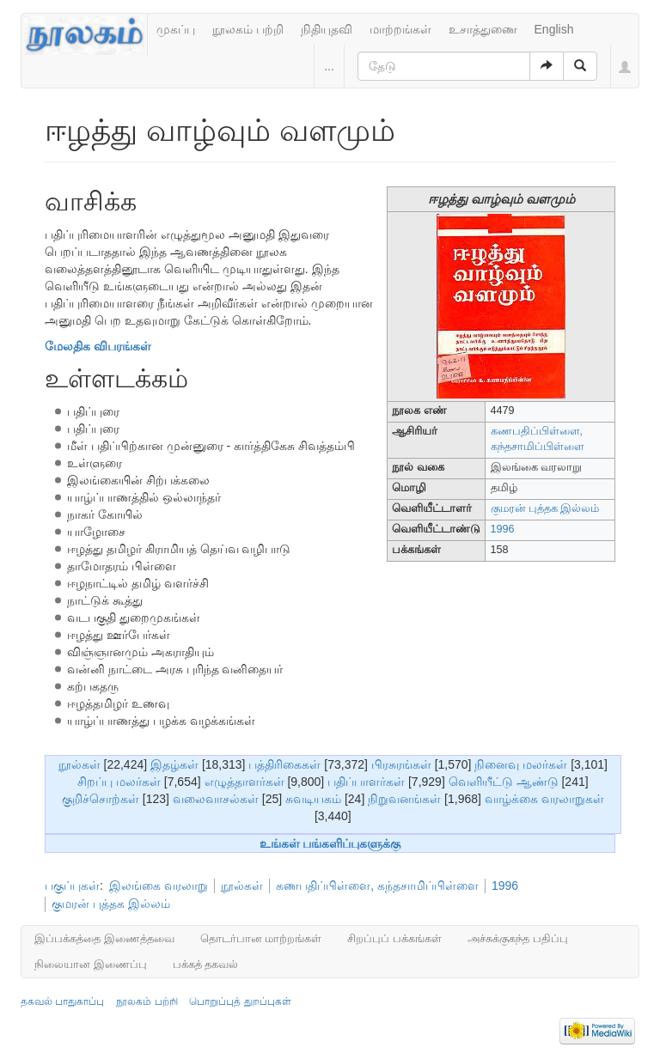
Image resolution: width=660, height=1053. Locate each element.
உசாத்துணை (483, 29)
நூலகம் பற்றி (248, 29)
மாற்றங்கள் (400, 29)
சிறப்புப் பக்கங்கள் (394, 938)
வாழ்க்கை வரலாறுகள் (544, 799)
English (554, 29)
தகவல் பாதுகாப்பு (62, 1001)
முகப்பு (175, 29)
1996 (503, 529)
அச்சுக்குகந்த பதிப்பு (518, 938)
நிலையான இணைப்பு (90, 964)
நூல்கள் (79, 764)
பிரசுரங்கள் (401, 764)
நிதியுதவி (326, 29)
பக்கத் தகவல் (206, 964)
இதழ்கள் (174, 764)
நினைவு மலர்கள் (520, 764)
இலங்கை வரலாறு (158, 885)
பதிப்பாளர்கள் (366, 781)
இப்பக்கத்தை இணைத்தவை (104, 938)
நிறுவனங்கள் (404, 799)
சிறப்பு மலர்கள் (119, 781)
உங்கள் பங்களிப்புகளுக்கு (330, 843)
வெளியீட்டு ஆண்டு (504, 781)
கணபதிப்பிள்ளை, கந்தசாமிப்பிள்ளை (377, 885)
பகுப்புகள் (72, 885)
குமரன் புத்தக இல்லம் (545, 508)
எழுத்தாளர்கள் (244, 781)
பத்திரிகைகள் (284, 764)
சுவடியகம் (313, 799)
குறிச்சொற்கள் (100, 799)
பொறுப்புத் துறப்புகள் (239, 1001)
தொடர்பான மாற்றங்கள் (261, 938)
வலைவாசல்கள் (216, 799)
